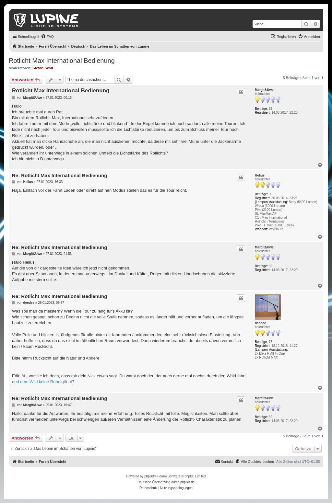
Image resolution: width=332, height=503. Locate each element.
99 (270, 194)
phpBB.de (187, 482)
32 (270, 108)
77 (270, 342)
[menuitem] (47, 36)
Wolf (49, 68)
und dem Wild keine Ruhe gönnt (42, 381)
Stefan (37, 68)
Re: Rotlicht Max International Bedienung (59, 175)
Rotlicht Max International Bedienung (62, 60)
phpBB (149, 476)
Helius (260, 175)
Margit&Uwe (264, 90)
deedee (260, 323)
